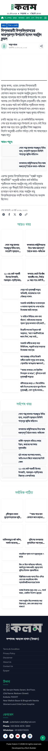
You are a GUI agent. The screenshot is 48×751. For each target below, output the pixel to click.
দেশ (32, 17)
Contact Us (8, 666)
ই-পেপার (8, 17)
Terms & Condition (11, 649)
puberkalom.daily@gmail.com (23, 722)
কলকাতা (21, 17)
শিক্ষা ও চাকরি (13, 25)
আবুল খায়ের (13, 44)
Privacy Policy (9, 653)
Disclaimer (7, 657)
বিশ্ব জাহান (40, 17)
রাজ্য (15, 17)
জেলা (28, 17)
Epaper (6, 670)
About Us (7, 662)
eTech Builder (30, 748)
